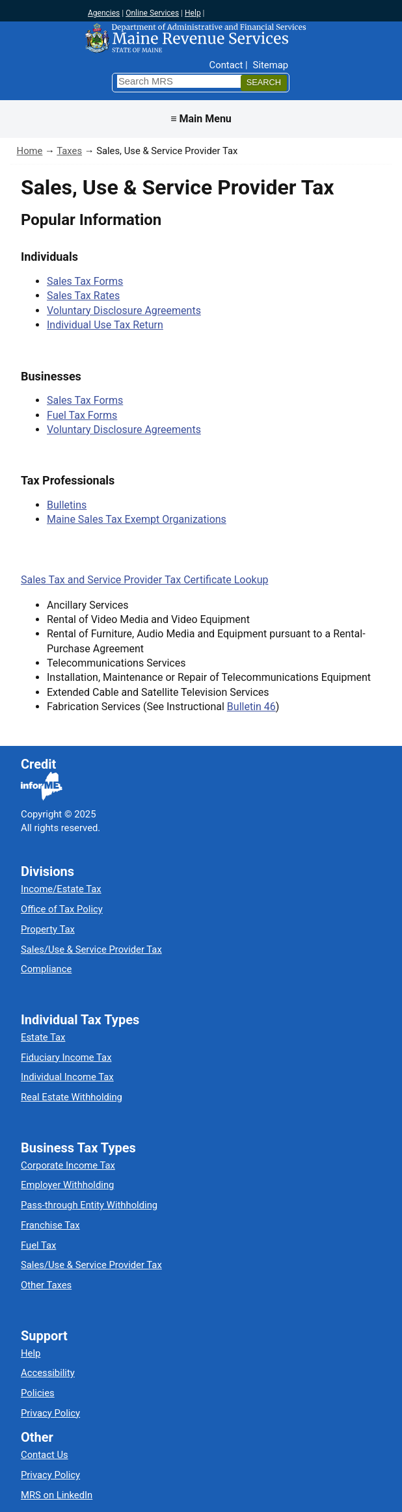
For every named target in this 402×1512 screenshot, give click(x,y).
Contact (226, 65)
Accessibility (48, 1373)
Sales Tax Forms (85, 281)
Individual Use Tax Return (105, 325)
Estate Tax (43, 1037)
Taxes (69, 151)
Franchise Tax (50, 1225)
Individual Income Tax (67, 1077)
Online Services (152, 13)
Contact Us (44, 1455)
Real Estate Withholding (71, 1097)
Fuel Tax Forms (82, 415)
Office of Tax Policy (62, 909)
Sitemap (270, 65)
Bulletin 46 (251, 706)
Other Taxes (46, 1285)
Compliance (46, 969)
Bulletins (67, 505)
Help (193, 13)
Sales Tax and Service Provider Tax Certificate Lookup (144, 580)
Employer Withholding (67, 1185)
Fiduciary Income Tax (66, 1057)
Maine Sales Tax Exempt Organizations (136, 519)
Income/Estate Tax (61, 889)
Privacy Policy (50, 1413)
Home (30, 151)
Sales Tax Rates (83, 295)
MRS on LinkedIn (56, 1495)
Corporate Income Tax (68, 1165)
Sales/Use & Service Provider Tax (91, 949)
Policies (38, 1393)
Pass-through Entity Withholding (89, 1205)
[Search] (264, 83)
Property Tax (48, 929)
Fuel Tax (38, 1245)
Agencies (104, 13)
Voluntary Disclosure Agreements (124, 310)
